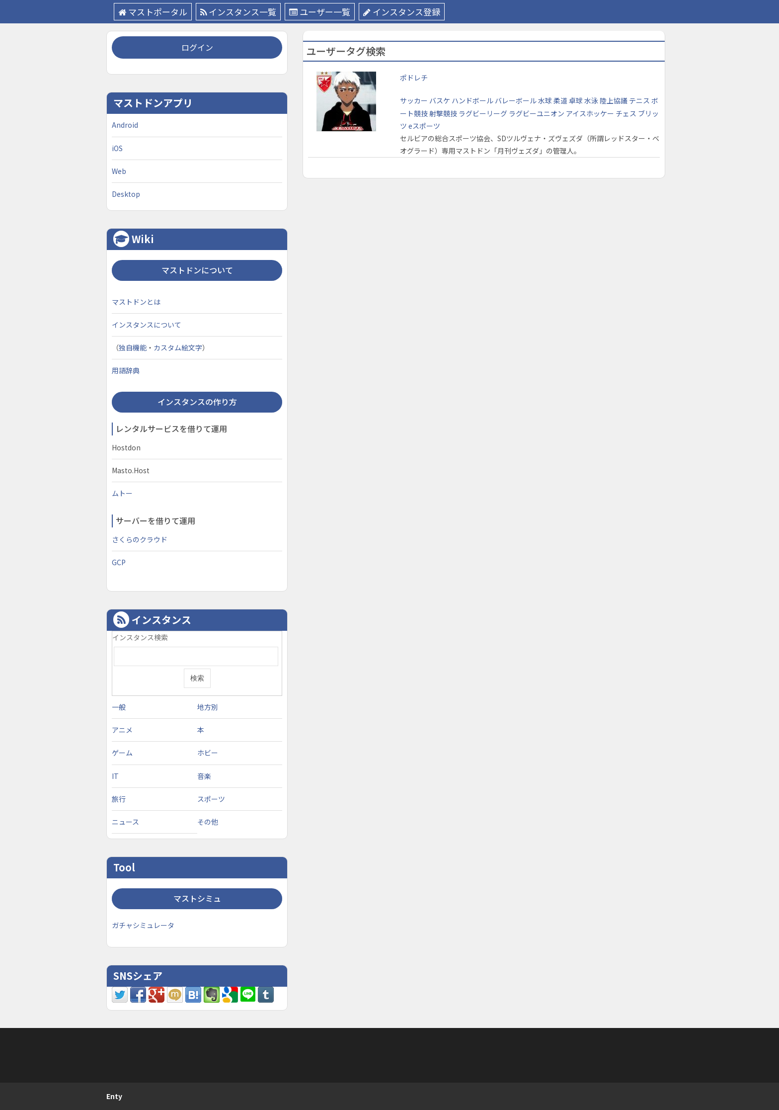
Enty (114, 1096)
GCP (119, 562)
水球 (545, 100)
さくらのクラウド (139, 539)
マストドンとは (136, 302)
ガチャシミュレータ (143, 925)
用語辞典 (126, 370)
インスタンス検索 (140, 637)
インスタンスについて (146, 325)
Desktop (126, 194)
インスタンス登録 (401, 11)
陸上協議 (614, 100)
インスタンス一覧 (238, 11)
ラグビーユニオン (537, 113)
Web (119, 171)
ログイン (197, 47)
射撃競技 (444, 113)
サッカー (414, 100)
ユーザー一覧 (319, 11)
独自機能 (133, 347)
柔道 (561, 100)
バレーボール (516, 100)
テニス (640, 100)
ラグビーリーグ (484, 113)
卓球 (576, 100)
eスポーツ (424, 126)
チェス (627, 113)
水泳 (592, 100)
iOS (117, 148)
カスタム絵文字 (178, 347)
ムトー (122, 493)
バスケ (440, 100)
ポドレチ (414, 78)
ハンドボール (473, 100)
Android (125, 125)
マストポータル (152, 11)
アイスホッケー (591, 113)
